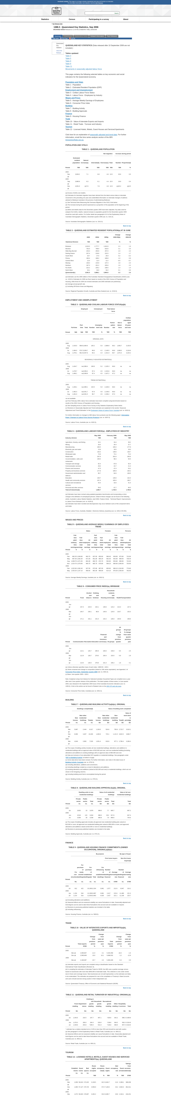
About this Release (59, 52)
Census (72, 19)
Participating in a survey (99, 19)
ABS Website (99, 3)
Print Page (64, 38)
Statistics (45, 19)
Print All (72, 38)
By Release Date (57, 24)
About (125, 19)
